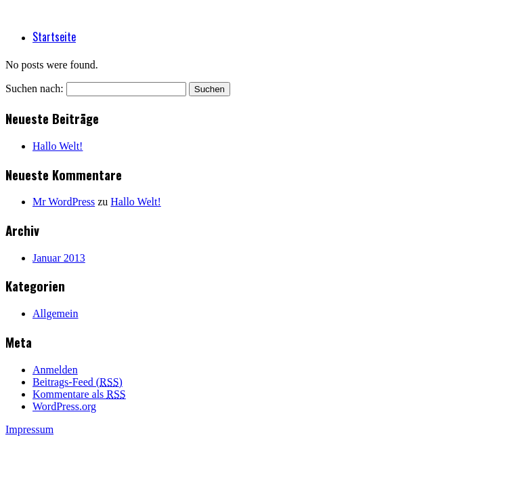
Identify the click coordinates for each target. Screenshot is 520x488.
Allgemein (55, 313)
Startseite (54, 36)
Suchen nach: (34, 88)
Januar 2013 (58, 258)
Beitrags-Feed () (77, 382)
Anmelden (55, 369)
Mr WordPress (63, 201)
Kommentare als (79, 394)
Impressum (29, 429)
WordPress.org (64, 406)
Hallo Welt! (57, 146)
